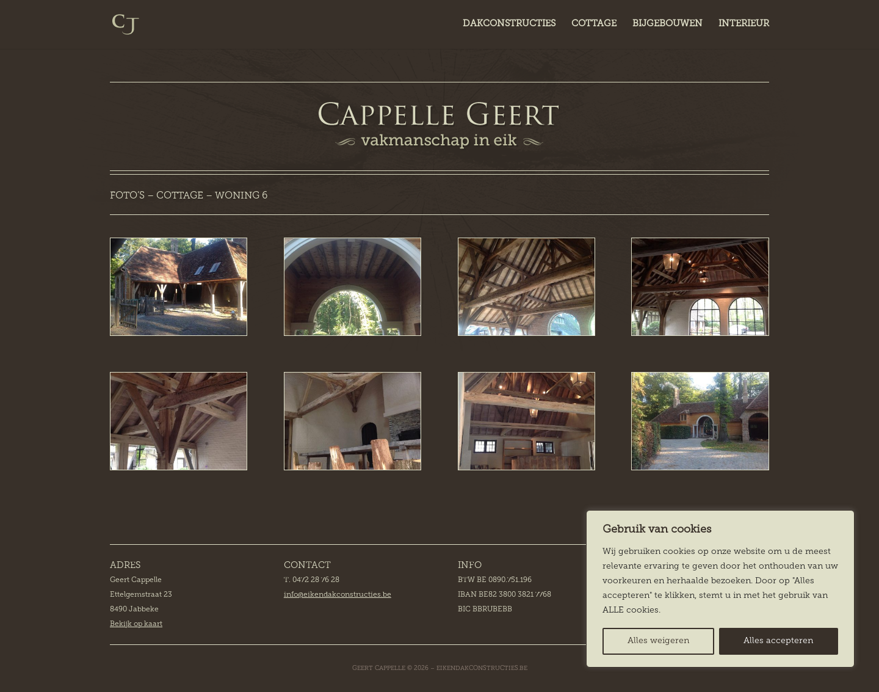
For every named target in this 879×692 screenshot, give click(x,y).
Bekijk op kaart (136, 624)
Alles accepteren (778, 641)
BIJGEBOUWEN (667, 24)
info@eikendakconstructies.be (337, 595)
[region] (720, 589)
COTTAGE (594, 24)
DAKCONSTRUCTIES (509, 24)
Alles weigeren (658, 641)
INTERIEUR (743, 24)
